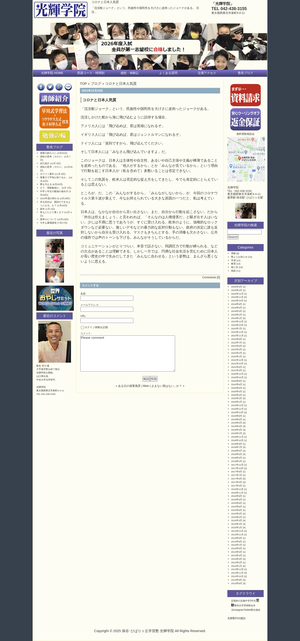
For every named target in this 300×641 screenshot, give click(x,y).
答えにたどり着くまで (52, 212)
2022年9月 (236, 339)
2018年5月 (236, 454)
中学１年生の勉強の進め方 (54, 191)
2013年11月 (237, 572)
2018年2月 (236, 461)
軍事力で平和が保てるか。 (54, 177)
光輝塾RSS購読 (236, 618)
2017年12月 (237, 464)
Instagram (238, 610)
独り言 (234, 267)
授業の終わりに (48, 153)
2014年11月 (237, 534)
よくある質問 (168, 73)
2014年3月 (236, 559)
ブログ (96, 83)
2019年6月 (236, 419)
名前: (83, 293)
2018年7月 (236, 447)
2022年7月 (236, 342)
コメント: (85, 333)
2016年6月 (236, 499)
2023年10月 (237, 325)
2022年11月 (237, 335)
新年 (42, 209)
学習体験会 (247, 605)
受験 (233, 253)
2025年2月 (236, 290)
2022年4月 (236, 349)
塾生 (253, 610)
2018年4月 (236, 457)
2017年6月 (236, 478)
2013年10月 (237, 576)
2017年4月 (236, 485)
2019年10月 (237, 412)
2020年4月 (236, 391)
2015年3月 (236, 520)
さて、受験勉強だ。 (50, 187)
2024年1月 (236, 318)
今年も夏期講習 (48, 222)
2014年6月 (236, 548)
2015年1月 (236, 527)
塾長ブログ (245, 73)
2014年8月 (236, 541)
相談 (257, 610)
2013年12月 (237, 569)
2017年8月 (236, 471)
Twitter (247, 610)
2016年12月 (237, 489)
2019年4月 (236, 426)
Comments (209, 277)
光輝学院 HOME (52, 73)
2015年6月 (236, 510)
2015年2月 (236, 524)
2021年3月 (236, 370)
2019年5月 (236, 422)
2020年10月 (237, 377)
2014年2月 (236, 562)
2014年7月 (236, 545)
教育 (233, 263)
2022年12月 (237, 332)
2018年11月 (237, 436)
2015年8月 (236, 506)
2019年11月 (237, 409)
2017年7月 (236, 475)
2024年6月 (236, 304)
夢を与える (46, 184)
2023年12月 (237, 321)
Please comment (127, 353)
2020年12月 (237, 374)
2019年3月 (236, 429)
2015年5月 (236, 513)
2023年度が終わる (49, 198)
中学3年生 (250, 600)
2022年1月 (236, 356)
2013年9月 (236, 580)
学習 (233, 260)
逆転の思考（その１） (52, 167)
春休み (237, 605)
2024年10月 (237, 300)
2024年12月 (237, 293)
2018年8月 (236, 444)
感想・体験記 (129, 73)
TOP (83, 83)
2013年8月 (236, 583)
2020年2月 (236, 398)
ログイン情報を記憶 (94, 327)
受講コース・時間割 (91, 73)
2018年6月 (236, 450)
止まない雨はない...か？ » (167, 386)
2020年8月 (236, 381)
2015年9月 (236, 503)
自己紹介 (44, 163)
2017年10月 (237, 468)
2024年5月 (236, 307)
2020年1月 (236, 401)
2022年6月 (236, 346)
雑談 (233, 270)
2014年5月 (236, 552)
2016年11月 (237, 492)
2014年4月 (236, 555)
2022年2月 (236, 353)
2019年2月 (236, 433)
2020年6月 (236, 384)
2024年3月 (236, 311)
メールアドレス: (89, 304)
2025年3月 (236, 286)
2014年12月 (237, 531)
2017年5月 (236, 482)
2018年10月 (237, 440)
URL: (83, 316)
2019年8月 (236, 416)
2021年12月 (237, 360)
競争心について (48, 219)
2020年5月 (236, 388)
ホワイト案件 (47, 174)
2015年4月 (236, 517)
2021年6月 (236, 367)
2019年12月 (237, 405)
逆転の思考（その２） (52, 156)
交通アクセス (207, 73)
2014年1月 (236, 566)
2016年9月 (236, 496)
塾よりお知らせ (239, 257)
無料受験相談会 (245, 133)
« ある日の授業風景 (128, 386)
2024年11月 (237, 297)
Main (146, 386)
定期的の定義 (238, 600)
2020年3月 (236, 395)
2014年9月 (236, 538)
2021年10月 (237, 363)
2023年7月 (236, 328)
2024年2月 (236, 314)
